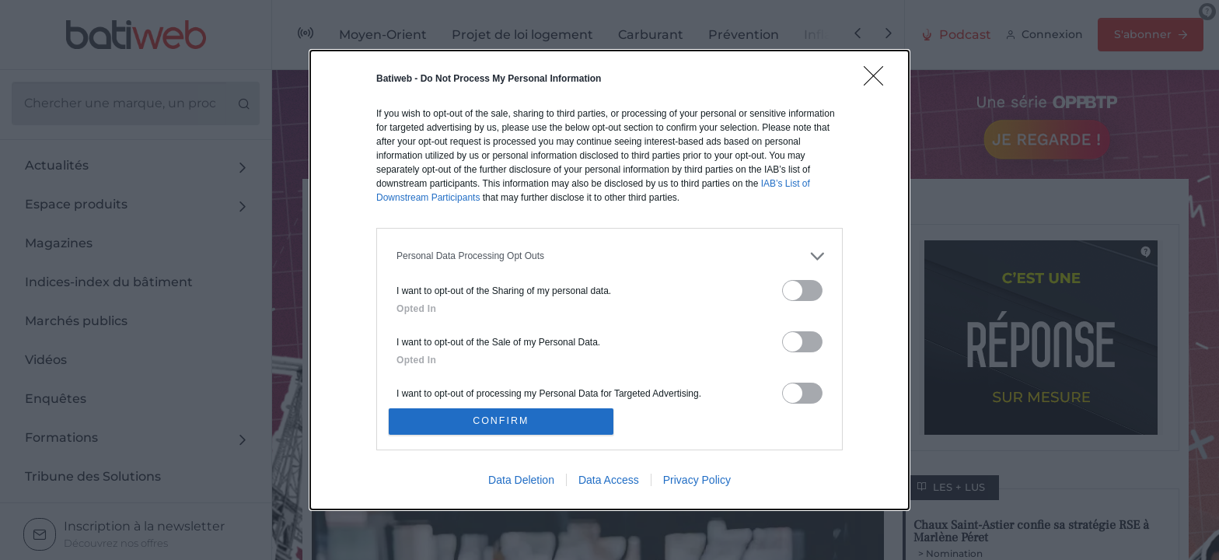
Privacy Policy (697, 481)
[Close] (878, 79)
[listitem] (609, 255)
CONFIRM (502, 421)
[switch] (802, 288)
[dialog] (609, 280)
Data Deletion (521, 481)
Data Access (608, 481)
